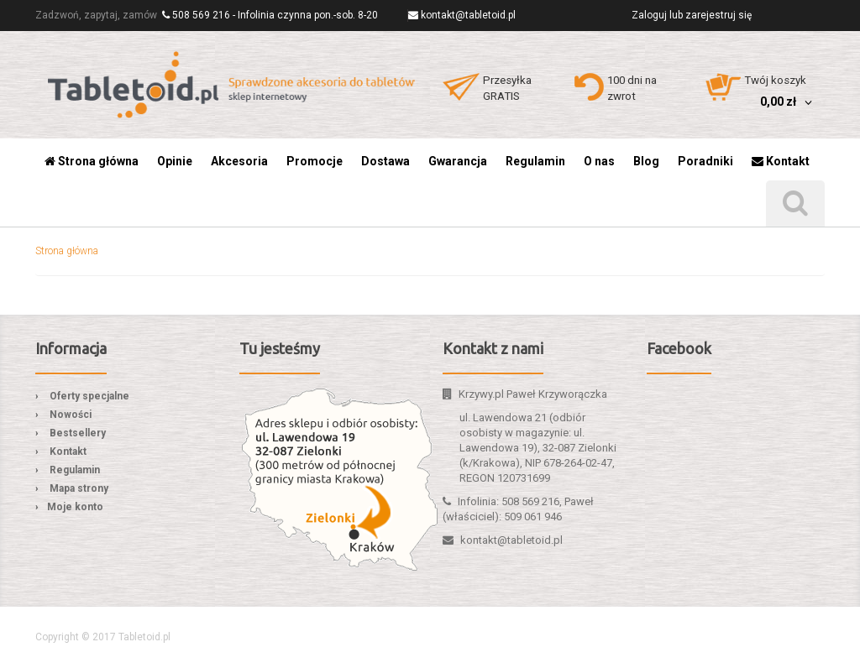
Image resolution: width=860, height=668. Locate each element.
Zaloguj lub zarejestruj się (692, 15)
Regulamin (75, 470)
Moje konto (75, 507)
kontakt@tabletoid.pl (468, 15)
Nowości (71, 414)
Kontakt (68, 451)
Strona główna (66, 251)
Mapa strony (79, 488)
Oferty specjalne (89, 396)
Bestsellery (78, 433)
